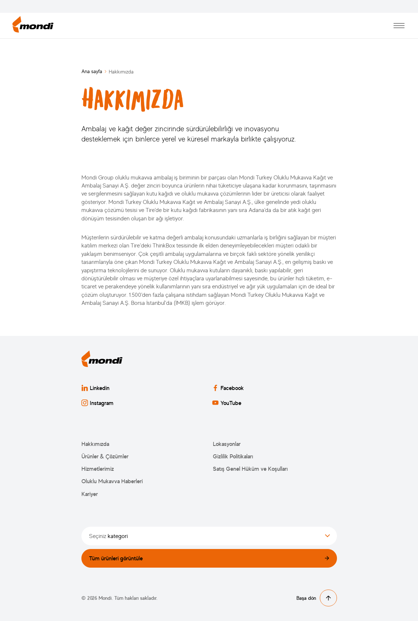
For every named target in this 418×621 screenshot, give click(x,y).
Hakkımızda (95, 443)
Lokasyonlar (227, 443)
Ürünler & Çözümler (105, 456)
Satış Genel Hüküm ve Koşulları (250, 468)
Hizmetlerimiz (97, 468)
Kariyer (89, 494)
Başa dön (316, 598)
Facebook (228, 387)
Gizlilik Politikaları (233, 456)
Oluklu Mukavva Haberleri (112, 481)
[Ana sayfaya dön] (33, 25)
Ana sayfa (91, 71)
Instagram (97, 402)
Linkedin (95, 387)
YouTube (226, 402)
